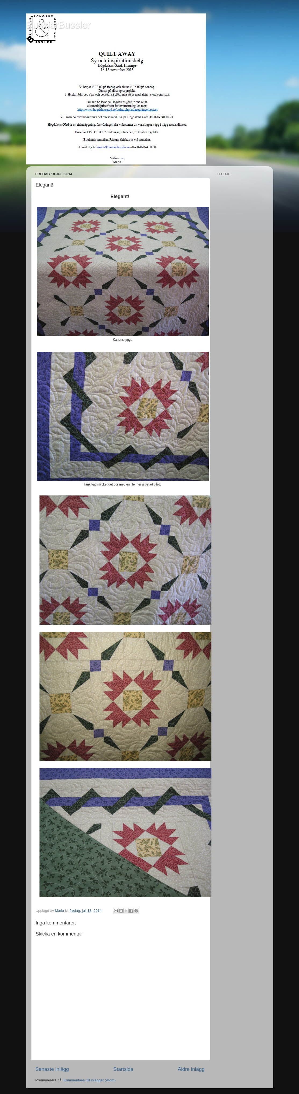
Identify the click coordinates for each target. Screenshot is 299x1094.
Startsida (123, 1069)
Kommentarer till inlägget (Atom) (90, 1080)
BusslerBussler (58, 24)
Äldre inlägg (191, 1069)
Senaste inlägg (52, 1069)
